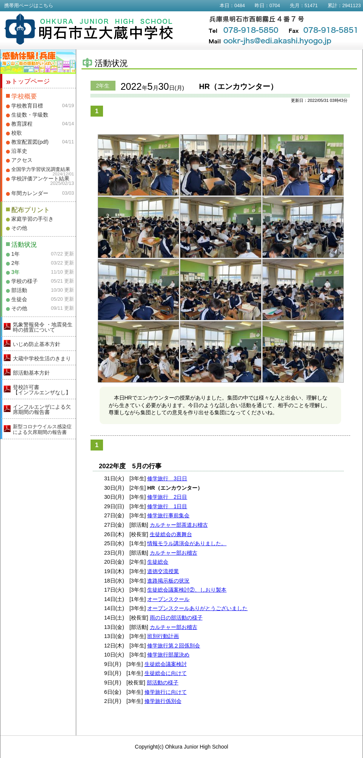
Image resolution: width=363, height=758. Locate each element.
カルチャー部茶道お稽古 (179, 525)
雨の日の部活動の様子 (176, 618)
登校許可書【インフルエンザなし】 (42, 389)
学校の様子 (24, 281)
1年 (15, 254)
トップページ (30, 81)
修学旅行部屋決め (168, 655)
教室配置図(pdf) (30, 142)
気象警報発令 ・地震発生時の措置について (42, 327)
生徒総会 (157, 562)
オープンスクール (168, 599)
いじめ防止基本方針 (36, 344)
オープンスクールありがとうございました (197, 608)
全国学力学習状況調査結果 (40, 169)
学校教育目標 (27, 106)
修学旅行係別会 (163, 701)
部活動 (19, 290)
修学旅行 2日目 (167, 497)
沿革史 (19, 151)
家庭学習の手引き (32, 219)
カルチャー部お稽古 (173, 553)
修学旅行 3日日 (167, 478)
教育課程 (21, 124)
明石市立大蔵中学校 (89, 29)
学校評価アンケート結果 (40, 178)
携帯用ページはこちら (28, 5)
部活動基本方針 (31, 373)
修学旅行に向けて (166, 692)
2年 (15, 263)
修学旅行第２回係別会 (173, 646)
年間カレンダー (29, 193)
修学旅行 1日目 (167, 506)
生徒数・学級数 (29, 115)
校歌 (16, 133)
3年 (15, 272)
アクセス (21, 160)
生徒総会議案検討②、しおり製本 (186, 590)
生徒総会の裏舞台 (171, 534)
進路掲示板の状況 (168, 581)
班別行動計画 (163, 636)
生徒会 (19, 299)
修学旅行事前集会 (168, 515)
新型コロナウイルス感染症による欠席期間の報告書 (42, 429)
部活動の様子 (162, 683)
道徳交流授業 (163, 571)
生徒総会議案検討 (166, 664)
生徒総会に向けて (166, 673)
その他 (19, 228)
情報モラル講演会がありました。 (186, 543)
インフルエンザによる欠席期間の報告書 (42, 409)
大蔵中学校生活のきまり (42, 358)
